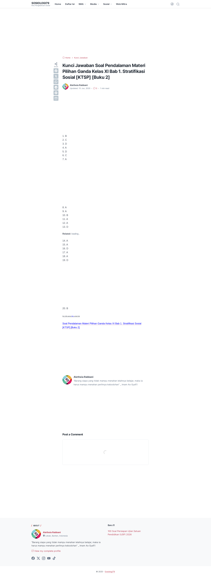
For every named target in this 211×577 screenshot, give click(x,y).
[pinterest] (56, 92)
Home (58, 4)
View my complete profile (46, 551)
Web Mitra (121, 4)
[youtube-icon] (48, 558)
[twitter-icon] (38, 558)
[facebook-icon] (33, 558)
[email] (56, 98)
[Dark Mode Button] (172, 4)
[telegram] (56, 87)
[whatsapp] (56, 81)
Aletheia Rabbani (52, 532)
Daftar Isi (70, 4)
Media (93, 4)
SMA (81, 4)
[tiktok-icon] (54, 558)
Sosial (106, 4)
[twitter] (56, 76)
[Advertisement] (105, 32)
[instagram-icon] (43, 558)
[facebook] (56, 70)
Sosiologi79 (40, 3)
